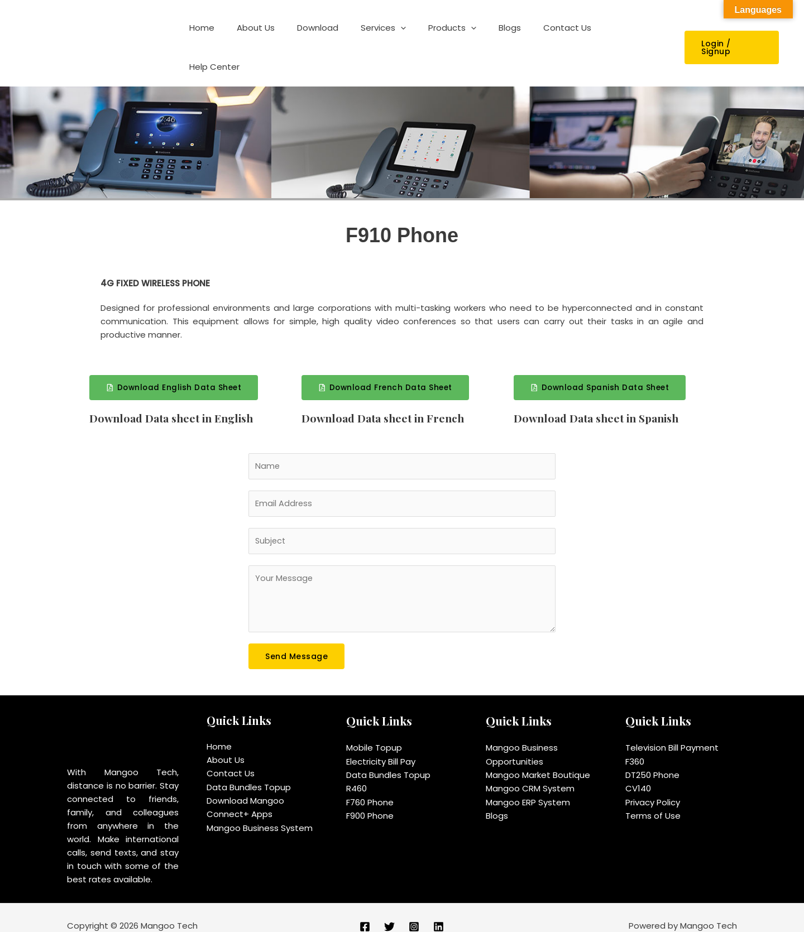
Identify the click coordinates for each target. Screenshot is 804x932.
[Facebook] (365, 910)
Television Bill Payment (672, 731)
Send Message (296, 640)
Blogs (522, 38)
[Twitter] (389, 910)
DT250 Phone (652, 758)
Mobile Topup (374, 731)
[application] (424, 37)
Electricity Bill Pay (380, 745)
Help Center (640, 38)
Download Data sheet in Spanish (600, 399)
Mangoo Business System (260, 810)
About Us (290, 38)
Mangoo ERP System (528, 785)
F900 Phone (370, 798)
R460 (356, 771)
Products (470, 37)
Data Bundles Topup (249, 770)
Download (346, 38)
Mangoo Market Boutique (538, 758)
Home (242, 38)
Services (406, 37)
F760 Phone (370, 785)
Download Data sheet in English (175, 399)
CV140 (638, 771)
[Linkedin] (438, 910)
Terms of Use (653, 798)
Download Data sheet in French (386, 399)
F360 (634, 745)
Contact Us (574, 38)
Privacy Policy (652, 785)
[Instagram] (414, 910)
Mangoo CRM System (530, 771)
